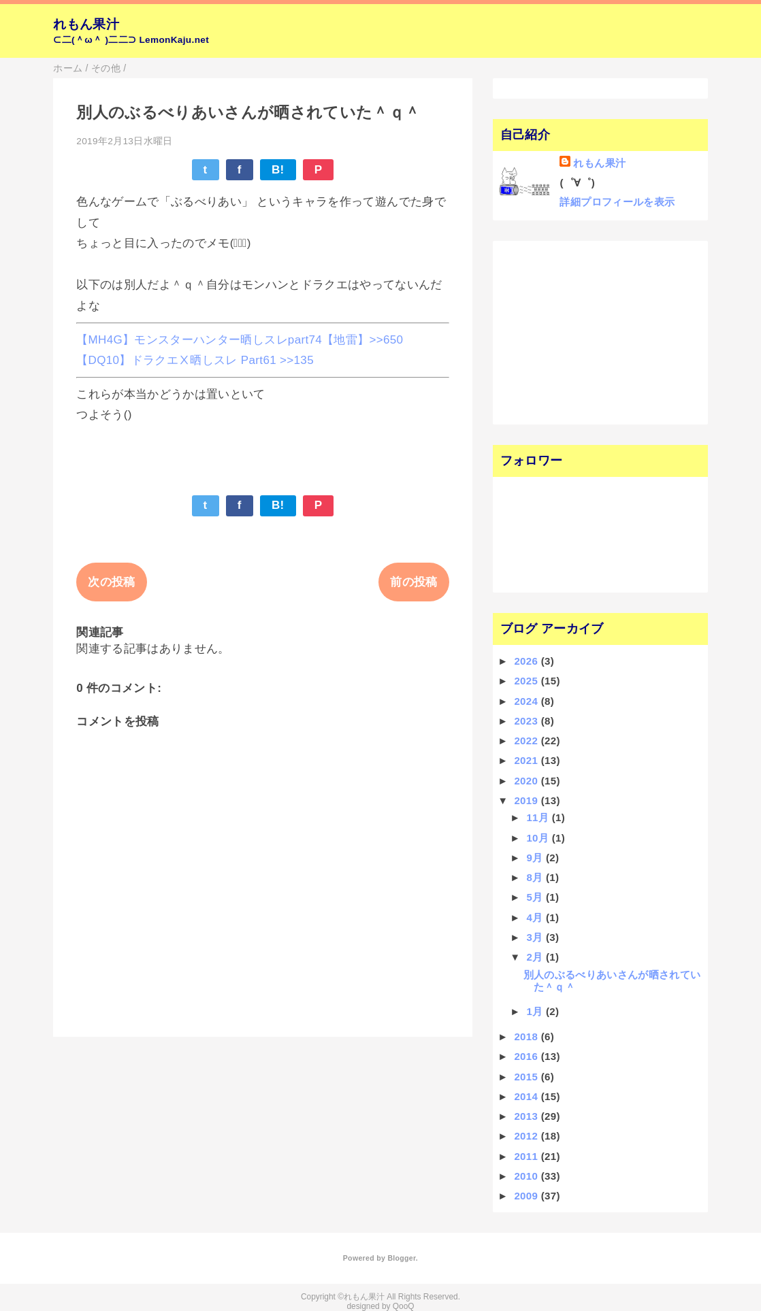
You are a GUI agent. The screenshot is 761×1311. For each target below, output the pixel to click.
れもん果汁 (86, 24)
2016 (527, 1056)
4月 (536, 917)
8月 (536, 877)
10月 (538, 838)
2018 (527, 1036)
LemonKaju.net (174, 40)
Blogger (401, 1258)
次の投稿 (111, 582)
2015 (527, 1076)
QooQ (404, 1306)
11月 (538, 817)
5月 (536, 897)
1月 (536, 1011)
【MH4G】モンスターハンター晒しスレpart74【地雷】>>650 (239, 339)
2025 (527, 680)
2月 (536, 957)
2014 (527, 1096)
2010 (527, 1176)
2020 (527, 780)
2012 (527, 1136)
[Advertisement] (583, 331)
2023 (527, 721)
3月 (536, 937)
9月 (536, 857)
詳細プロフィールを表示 (617, 202)
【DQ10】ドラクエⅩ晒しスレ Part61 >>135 (195, 360)
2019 (527, 800)
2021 (527, 760)
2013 (527, 1116)
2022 (527, 740)
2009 (527, 1195)
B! (278, 169)
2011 (527, 1156)
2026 (527, 661)
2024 (527, 701)
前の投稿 (413, 582)
